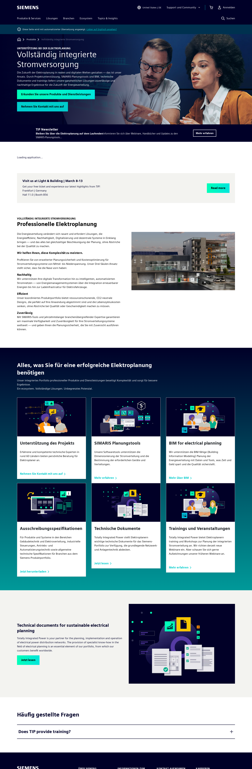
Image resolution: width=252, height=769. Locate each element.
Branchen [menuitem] (68, 18)
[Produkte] (31, 39)
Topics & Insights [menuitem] (108, 18)
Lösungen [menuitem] (52, 18)
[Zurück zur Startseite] (19, 39)
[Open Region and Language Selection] (149, 7)
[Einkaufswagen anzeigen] (211, 7)
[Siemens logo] (27, 7)
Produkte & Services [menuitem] (29, 18)
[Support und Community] (183, 7)
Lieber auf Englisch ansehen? (101, 29)
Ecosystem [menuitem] (86, 18)
